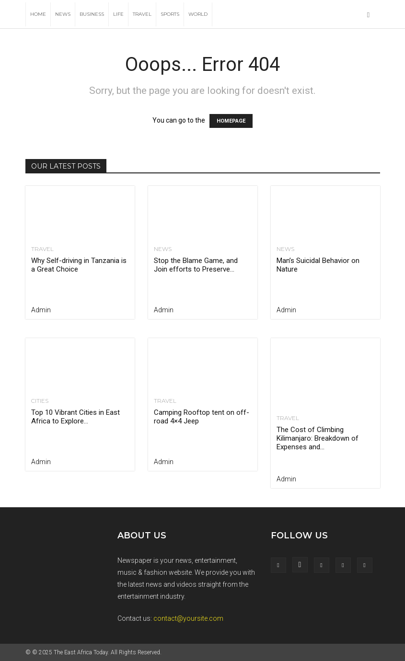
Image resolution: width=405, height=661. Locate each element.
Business (92, 14)
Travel (142, 14)
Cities (39, 401)
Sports (170, 14)
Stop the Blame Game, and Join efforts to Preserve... (196, 265)
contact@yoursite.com (188, 618)
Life (118, 14)
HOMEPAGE (231, 121)
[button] (368, 14)
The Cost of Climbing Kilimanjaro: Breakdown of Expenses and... (318, 438)
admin (41, 310)
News (62, 14)
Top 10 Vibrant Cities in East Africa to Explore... (75, 416)
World (198, 14)
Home (38, 14)
